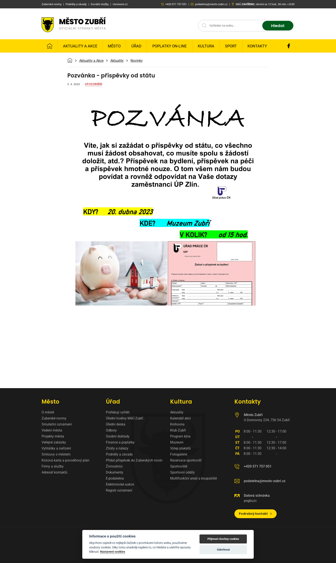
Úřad (136, 46)
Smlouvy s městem (56, 454)
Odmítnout (223, 549)
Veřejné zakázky (54, 442)
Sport (231, 46)
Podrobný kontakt (255, 514)
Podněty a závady (119, 454)
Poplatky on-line (169, 46)
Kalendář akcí (180, 418)
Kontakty (257, 46)
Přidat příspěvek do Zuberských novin (134, 460)
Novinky (136, 60)
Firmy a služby (53, 466)
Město (114, 46)
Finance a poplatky (120, 442)
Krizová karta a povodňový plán (65, 460)
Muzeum (176, 442)
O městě (48, 412)
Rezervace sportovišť (186, 460)
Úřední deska (115, 424)
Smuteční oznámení (57, 424)
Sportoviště (178, 466)
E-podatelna (115, 478)
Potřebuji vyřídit (117, 412)
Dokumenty (114, 472)
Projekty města (53, 436)
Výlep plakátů (180, 448)
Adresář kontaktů (54, 472)
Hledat (278, 25)
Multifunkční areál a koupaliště (193, 478)
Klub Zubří (178, 430)
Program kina (180, 436)
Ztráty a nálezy (117, 448)
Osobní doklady (117, 436)
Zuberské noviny (54, 418)
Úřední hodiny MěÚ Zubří (124, 418)
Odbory (111, 430)
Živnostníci (114, 466)
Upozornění (93, 84)
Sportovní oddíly (182, 472)
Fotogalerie (178, 454)
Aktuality (117, 60)
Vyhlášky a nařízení (56, 448)
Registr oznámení (119, 490)
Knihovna (177, 424)
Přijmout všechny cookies (223, 538)
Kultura (206, 46)
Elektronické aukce (120, 484)
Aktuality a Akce (80, 46)
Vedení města (52, 430)
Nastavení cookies (112, 551)
